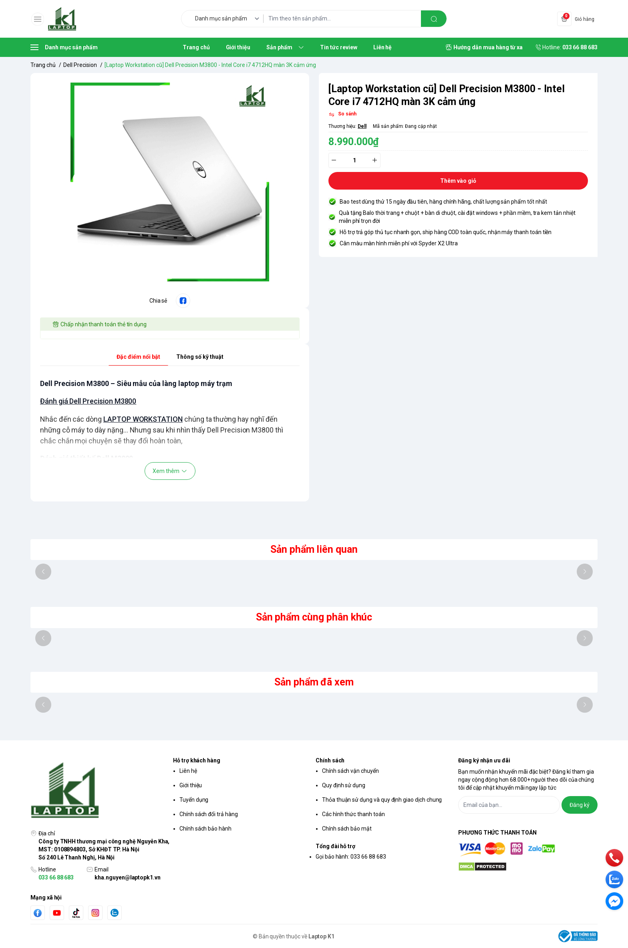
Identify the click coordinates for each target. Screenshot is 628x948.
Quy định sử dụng (343, 785)
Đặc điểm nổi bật (138, 357)
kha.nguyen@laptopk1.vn (128, 877)
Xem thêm (170, 471)
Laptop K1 (321, 936)
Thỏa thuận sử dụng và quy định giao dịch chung (382, 799)
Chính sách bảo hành (205, 828)
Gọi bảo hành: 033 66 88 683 (351, 856)
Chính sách (330, 760)
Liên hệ (188, 771)
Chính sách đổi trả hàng (208, 814)
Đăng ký (580, 805)
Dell (362, 126)
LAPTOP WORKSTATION (143, 419)
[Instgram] (95, 913)
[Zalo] (115, 913)
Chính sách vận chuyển (350, 771)
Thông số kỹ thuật (199, 357)
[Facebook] (38, 913)
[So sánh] (342, 115)
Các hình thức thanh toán (353, 814)
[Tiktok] (76, 913)
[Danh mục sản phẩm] (228, 18)
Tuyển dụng (193, 799)
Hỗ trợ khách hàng (196, 760)
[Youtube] (57, 913)
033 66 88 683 (56, 877)
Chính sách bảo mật (347, 828)
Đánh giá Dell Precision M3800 (88, 401)
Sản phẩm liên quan (314, 549)
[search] (434, 19)
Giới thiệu (190, 785)
